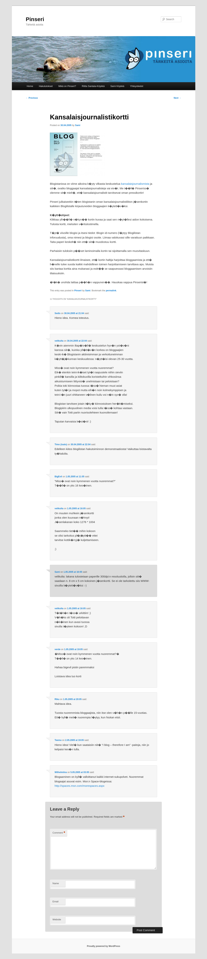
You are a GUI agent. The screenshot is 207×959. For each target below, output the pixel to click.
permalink (111, 290)
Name (55, 883)
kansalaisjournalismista (135, 183)
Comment (58, 833)
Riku (57, 699)
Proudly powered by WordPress (103, 946)
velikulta (59, 341)
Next (177, 98)
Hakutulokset (46, 86)
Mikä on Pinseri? (67, 86)
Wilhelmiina (61, 772)
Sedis (58, 313)
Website (56, 919)
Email (55, 901)
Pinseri (35, 19)
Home (30, 86)
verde (58, 649)
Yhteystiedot (136, 86)
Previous (32, 98)
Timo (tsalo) (61, 444)
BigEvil (58, 476)
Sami (77, 125)
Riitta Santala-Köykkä (93, 86)
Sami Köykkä (117, 86)
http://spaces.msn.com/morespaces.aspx (80, 785)
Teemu (58, 740)
